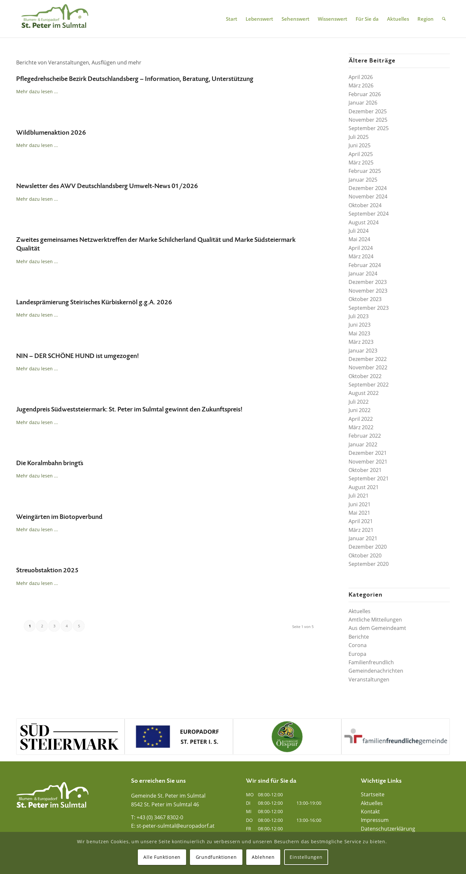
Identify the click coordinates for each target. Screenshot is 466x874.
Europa (357, 653)
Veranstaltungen (369, 679)
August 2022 (364, 393)
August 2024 (364, 222)
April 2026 (361, 77)
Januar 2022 (363, 444)
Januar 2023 (363, 350)
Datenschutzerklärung (388, 828)
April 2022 (361, 418)
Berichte (359, 636)
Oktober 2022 (365, 376)
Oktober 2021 (365, 470)
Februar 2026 (365, 94)
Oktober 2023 (365, 299)
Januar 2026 (363, 102)
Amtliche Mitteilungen (375, 619)
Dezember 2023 (368, 282)
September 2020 (369, 563)
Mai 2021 (359, 512)
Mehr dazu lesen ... (37, 91)
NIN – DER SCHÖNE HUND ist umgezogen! (77, 356)
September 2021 (369, 478)
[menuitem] (231, 19)
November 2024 (368, 196)
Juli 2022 (359, 401)
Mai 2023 (359, 333)
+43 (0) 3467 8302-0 (160, 817)
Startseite (372, 794)
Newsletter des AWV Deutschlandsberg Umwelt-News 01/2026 (107, 186)
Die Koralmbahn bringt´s (49, 463)
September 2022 (369, 384)
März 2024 (361, 256)
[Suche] (444, 19)
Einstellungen (306, 857)
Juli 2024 (359, 230)
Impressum (375, 820)
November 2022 (368, 367)
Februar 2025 (365, 170)
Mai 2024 (359, 239)
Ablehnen (263, 857)
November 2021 (368, 461)
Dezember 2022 (368, 359)
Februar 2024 (365, 265)
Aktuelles (360, 611)
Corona (358, 645)
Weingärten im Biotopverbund (59, 517)
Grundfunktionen (216, 857)
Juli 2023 (359, 316)
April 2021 (361, 521)
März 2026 (361, 85)
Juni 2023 (360, 324)
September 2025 (369, 128)
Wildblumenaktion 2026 (51, 133)
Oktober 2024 (365, 205)
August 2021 (364, 487)
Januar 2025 (363, 179)
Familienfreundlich (371, 662)
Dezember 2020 (368, 546)
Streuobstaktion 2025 (47, 570)
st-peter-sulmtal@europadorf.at (176, 825)
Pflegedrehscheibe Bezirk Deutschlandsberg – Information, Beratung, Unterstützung (134, 79)
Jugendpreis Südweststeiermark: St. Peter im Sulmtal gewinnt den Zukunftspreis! (129, 409)
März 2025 (361, 162)
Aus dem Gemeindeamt (377, 628)
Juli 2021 (359, 495)
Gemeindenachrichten (376, 670)
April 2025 (361, 154)
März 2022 (361, 427)
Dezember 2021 (368, 452)
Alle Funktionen (162, 857)
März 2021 (361, 529)
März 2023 (361, 341)
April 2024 (361, 248)
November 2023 (368, 290)
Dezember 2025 (368, 111)
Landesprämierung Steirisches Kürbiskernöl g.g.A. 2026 (94, 302)
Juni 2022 (360, 410)
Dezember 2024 (368, 188)
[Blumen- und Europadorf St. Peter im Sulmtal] (54, 19)
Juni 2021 (360, 504)
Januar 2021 (363, 538)
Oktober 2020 (365, 555)
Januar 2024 (363, 273)
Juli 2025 (359, 136)
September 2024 (369, 213)
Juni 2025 (360, 145)
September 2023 (369, 307)
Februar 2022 (365, 435)
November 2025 (368, 119)
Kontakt (370, 811)
